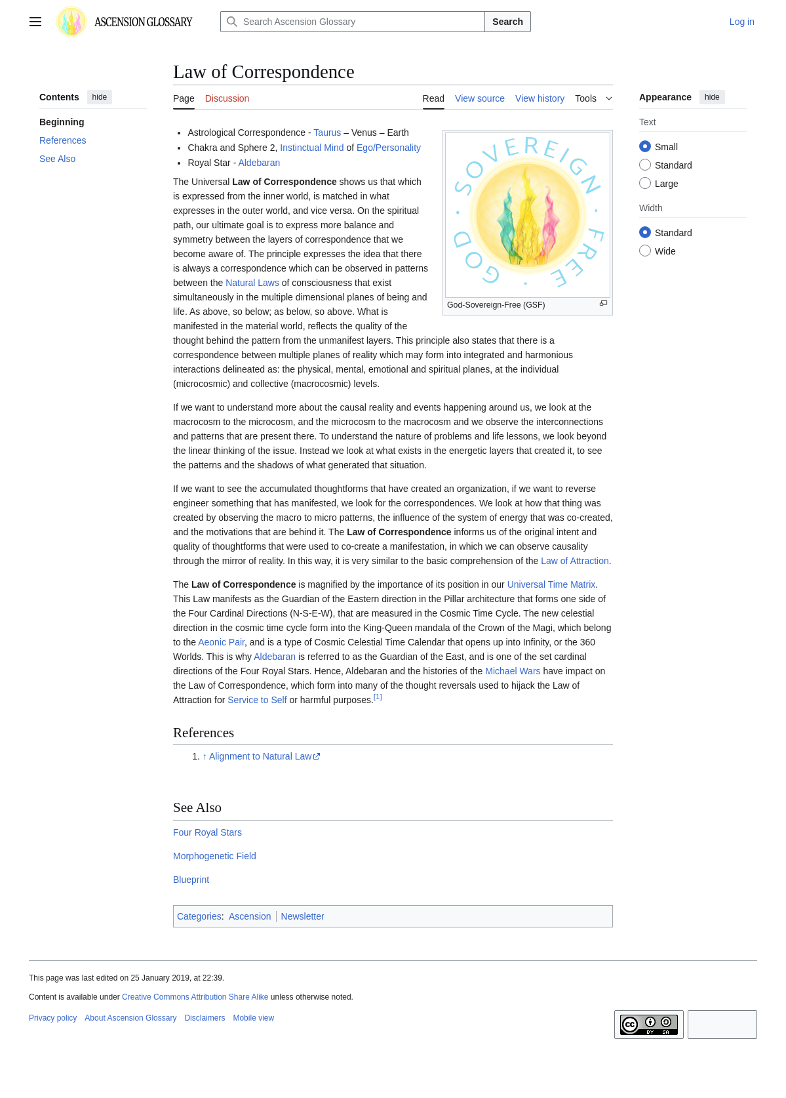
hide (100, 97)
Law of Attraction (575, 561)
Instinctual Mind (312, 147)
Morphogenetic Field (214, 856)
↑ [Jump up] (205, 756)
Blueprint (191, 879)
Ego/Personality (389, 147)
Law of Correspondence (284, 181)
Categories (199, 916)
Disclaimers (204, 1018)
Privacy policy (53, 1018)
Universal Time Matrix (551, 584)
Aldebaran (259, 162)
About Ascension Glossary (130, 1018)
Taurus (327, 132)
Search (507, 21)
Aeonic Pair (221, 642)
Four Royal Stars (207, 832)
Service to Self (256, 700)
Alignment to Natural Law (260, 756)
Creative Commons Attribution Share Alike (195, 997)
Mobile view (253, 1018)
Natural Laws (252, 282)
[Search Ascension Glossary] (352, 21)
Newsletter (302, 916)
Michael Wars (512, 671)
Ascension (250, 916)
